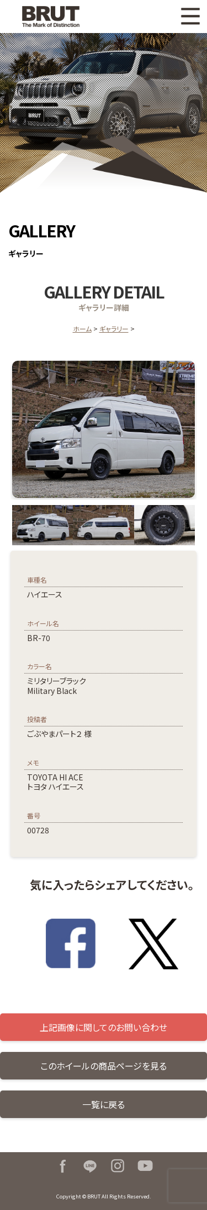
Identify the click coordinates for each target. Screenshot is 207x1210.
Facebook (62, 1166)
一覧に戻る (103, 1104)
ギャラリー (114, 328)
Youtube (145, 1166)
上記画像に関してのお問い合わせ (103, 1027)
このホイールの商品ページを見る (103, 1065)
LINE (90, 1166)
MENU (190, 16)
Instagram (117, 1166)
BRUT (57, 16)
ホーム (82, 328)
